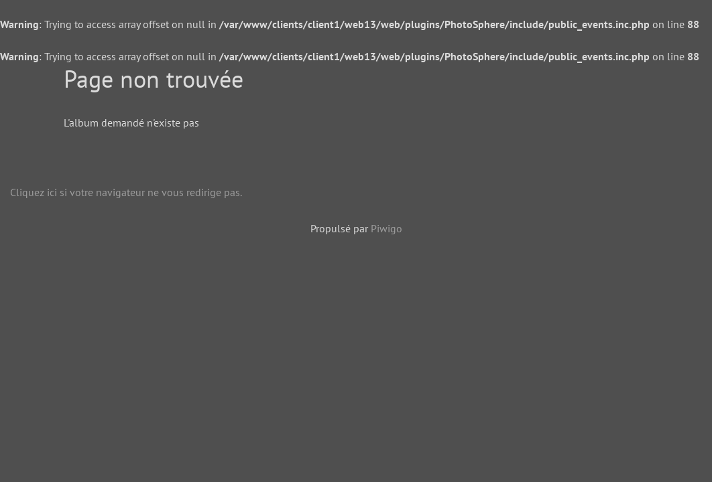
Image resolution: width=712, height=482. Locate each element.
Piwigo (386, 228)
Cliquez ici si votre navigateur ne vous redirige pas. (126, 192)
